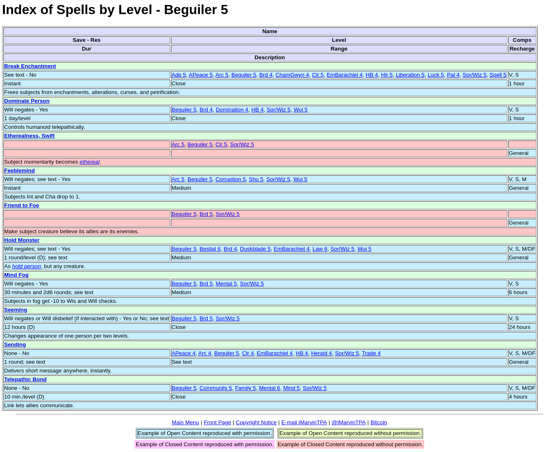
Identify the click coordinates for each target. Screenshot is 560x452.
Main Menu (185, 422)
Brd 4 (265, 75)
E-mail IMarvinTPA (304, 422)
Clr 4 (248, 353)
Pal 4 (453, 75)
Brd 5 (206, 214)
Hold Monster (21, 240)
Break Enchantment (30, 66)
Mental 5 (226, 283)
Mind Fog (16, 275)
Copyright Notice (256, 422)
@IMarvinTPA (348, 422)
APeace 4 (184, 353)
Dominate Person (27, 101)
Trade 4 (371, 353)
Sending (15, 344)
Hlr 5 (387, 75)
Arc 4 (204, 353)
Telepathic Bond (25, 379)
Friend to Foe (21, 205)
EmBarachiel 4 (345, 75)
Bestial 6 (210, 249)
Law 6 (319, 249)
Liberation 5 (410, 75)
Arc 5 (222, 75)
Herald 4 (321, 353)
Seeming (15, 310)
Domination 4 (232, 109)
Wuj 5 (300, 109)
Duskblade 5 (255, 249)
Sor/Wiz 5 (475, 75)
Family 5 (245, 388)
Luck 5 (436, 75)
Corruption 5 (230, 179)
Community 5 (215, 388)
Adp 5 (179, 75)
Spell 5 (498, 75)
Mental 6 (269, 388)
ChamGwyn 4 (292, 75)
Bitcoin (378, 422)
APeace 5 (201, 75)
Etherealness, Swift (29, 136)
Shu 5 (256, 179)
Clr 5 (318, 75)
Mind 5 (291, 388)
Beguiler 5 (243, 75)
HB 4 (372, 75)
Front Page (217, 422)
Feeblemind (19, 170)
